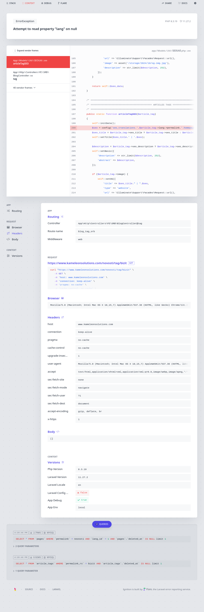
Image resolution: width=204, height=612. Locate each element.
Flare (147, 589)
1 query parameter (25, 571)
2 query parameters (26, 546)
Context (11, 250)
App (9, 205)
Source (29, 589)
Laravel (57, 589)
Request (11, 221)
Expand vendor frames (26, 50)
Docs (42, 589)
